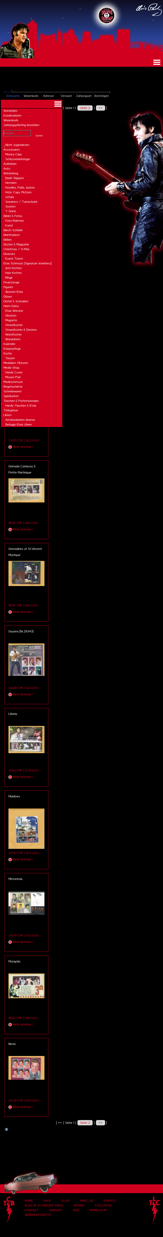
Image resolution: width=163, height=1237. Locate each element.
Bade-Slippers (14, 178)
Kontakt (32, 1210)
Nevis (12, 1044)
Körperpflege (12, 348)
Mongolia (14, 961)
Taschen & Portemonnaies (21, 401)
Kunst (9, 225)
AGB (76, 1210)
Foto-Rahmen (14, 220)
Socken (10, 206)
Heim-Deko (11, 306)
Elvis (66, 1200)
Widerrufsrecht (38, 1215)
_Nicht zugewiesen (16, 145)
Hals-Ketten (13, 273)
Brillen (8, 239)
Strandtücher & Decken (21, 329)
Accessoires (12, 149)
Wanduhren (12, 339)
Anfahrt (55, 1210)
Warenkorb (11, 120)
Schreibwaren (13, 391)
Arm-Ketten (13, 268)
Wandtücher (13, 334)
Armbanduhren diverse (20, 420)
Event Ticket (14, 258)
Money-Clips (13, 154)
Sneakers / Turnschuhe (21, 201)
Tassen (10, 358)
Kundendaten (12, 115)
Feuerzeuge (12, 282)
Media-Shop (11, 367)
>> (100, 108)
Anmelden (10, 111)
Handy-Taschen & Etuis (20, 405)
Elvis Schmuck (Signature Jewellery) (28, 263)
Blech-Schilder (13, 230)
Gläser (8, 296)
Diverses (9, 254)
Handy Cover (14, 372)
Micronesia (15, 879)
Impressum (97, 1210)
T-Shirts (10, 211)
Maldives (14, 796)
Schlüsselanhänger (17, 159)
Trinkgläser (11, 410)
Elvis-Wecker (14, 310)
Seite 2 (85, 108)
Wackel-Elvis (14, 292)
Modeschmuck (13, 382)
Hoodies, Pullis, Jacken (20, 187)
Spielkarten (11, 396)
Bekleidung (11, 173)
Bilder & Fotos (13, 216)
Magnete (11, 320)
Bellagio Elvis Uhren (18, 424)
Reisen (79, 1205)
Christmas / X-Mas (16, 249)
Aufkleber (10, 164)
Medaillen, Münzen (16, 363)
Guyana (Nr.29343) (21, 631)
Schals (9, 197)
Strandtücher (14, 325)
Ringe (9, 277)
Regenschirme (13, 386)
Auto (7, 168)
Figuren (8, 287)
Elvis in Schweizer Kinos (44, 1205)
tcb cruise (103, 1205)
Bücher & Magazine (16, 244)
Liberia (12, 714)
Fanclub (86, 1200)
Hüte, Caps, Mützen (18, 192)
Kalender (9, 344)
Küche (8, 353)
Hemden (11, 183)
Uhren (7, 415)
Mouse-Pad (12, 377)
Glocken (10, 315)
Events (110, 1200)
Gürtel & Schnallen (16, 301)
